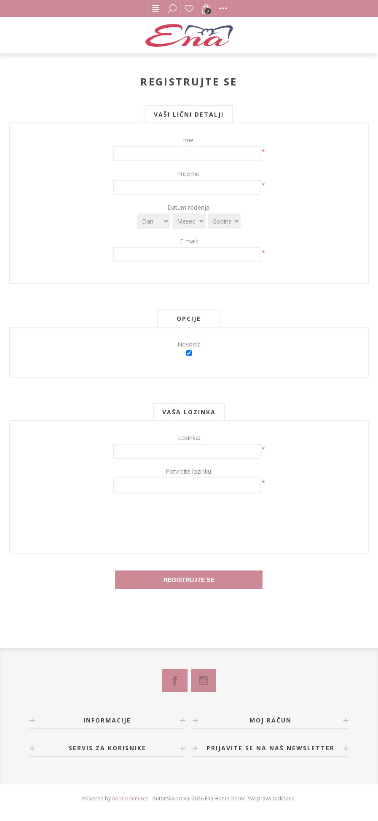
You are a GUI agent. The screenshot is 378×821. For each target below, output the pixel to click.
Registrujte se (189, 579)
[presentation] (189, 517)
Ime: (189, 140)
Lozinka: (189, 438)
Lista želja (189, 8)
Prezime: (189, 174)
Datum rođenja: (189, 207)
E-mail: (189, 241)
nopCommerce (130, 798)
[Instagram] (203, 680)
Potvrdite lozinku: (189, 471)
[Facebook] (175, 680)
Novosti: (188, 344)
